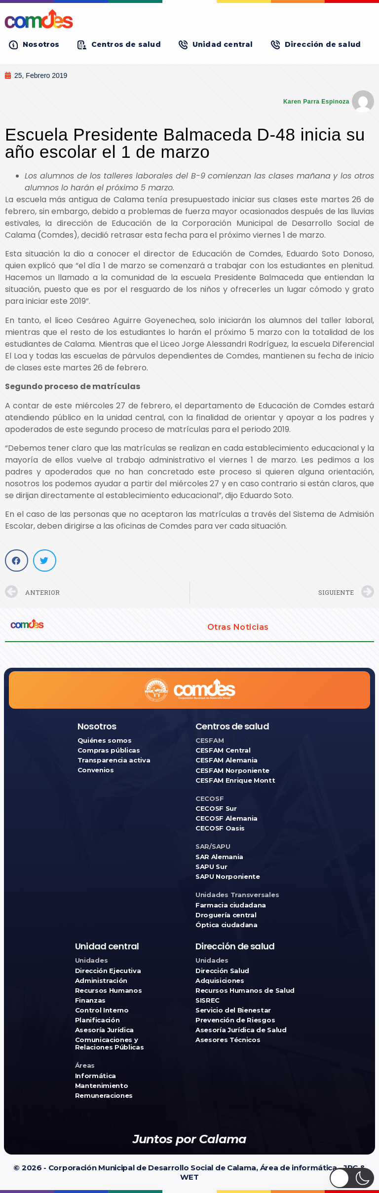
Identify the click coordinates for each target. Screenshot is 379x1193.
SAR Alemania (219, 857)
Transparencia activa (114, 760)
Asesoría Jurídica (104, 1030)
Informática (95, 1076)
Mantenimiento (101, 1085)
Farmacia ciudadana (230, 905)
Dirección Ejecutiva (108, 971)
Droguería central (225, 915)
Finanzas (90, 1000)
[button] (34, 45)
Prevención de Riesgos (235, 1020)
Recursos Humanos (108, 990)
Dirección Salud (222, 971)
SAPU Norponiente (227, 876)
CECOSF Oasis (220, 828)
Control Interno (102, 1010)
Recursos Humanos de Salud (245, 990)
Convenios (95, 770)
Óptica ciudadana (226, 925)
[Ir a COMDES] (189, 19)
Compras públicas (108, 750)
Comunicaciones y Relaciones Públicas (109, 1043)
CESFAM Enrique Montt (235, 780)
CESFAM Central (222, 750)
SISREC (207, 1000)
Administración (101, 980)
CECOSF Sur (216, 808)
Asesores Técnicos (227, 1040)
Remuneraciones (104, 1095)
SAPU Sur (211, 866)
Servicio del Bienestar (233, 1010)
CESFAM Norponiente (232, 770)
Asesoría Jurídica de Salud (241, 1030)
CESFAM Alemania (226, 760)
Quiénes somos (104, 740)
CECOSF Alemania (226, 818)
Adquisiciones (219, 980)
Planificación (97, 1020)
